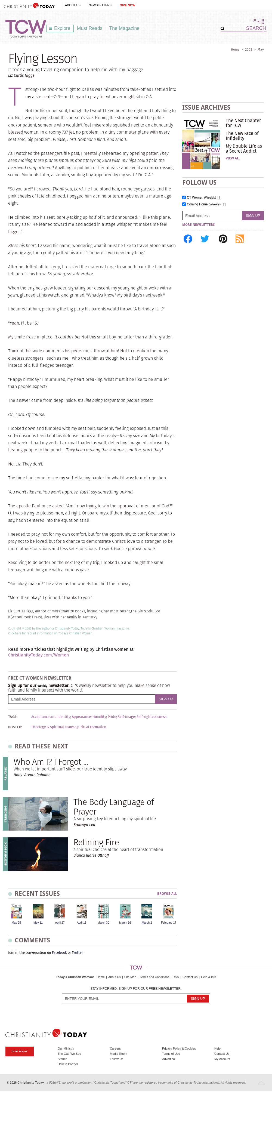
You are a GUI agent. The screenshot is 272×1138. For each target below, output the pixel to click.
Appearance (81, 717)
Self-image (126, 717)
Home (235, 49)
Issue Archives (206, 107)
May (261, 49)
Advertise (168, 1058)
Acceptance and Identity (50, 717)
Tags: (12, 717)
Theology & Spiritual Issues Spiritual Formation (68, 727)
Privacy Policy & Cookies (179, 1048)
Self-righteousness (151, 717)
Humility (99, 717)
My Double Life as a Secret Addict (244, 148)
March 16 (125, 922)
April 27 (59, 922)
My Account (222, 1058)
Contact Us (190, 977)
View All (233, 158)
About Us (73, 5)
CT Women (201, 197)
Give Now (127, 5)
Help (217, 1048)
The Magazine (124, 28)
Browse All (167, 894)
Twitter (77, 952)
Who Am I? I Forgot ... (51, 761)
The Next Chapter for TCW (243, 123)
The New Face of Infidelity (242, 135)
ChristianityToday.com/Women (38, 655)
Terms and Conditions (154, 977)
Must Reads (90, 28)
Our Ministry (66, 1048)
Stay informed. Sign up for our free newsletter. (135, 989)
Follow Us (116, 1058)
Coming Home (204, 204)
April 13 (81, 922)
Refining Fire (96, 842)
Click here (14, 633)
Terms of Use (171, 1053)
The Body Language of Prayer (113, 807)
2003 (248, 49)
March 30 (103, 922)
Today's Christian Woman (74, 977)
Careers (115, 1048)
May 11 (38, 922)
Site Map (130, 977)
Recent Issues (37, 893)
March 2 (147, 922)
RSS (176, 977)
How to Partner (68, 1064)
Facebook (59, 952)
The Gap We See (69, 1053)
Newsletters (100, 5)
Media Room (118, 1053)
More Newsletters (198, 225)
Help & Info (208, 977)
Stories (62, 1058)
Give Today (19, 1051)
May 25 (16, 922)
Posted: (15, 727)
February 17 (168, 922)
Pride (112, 717)
